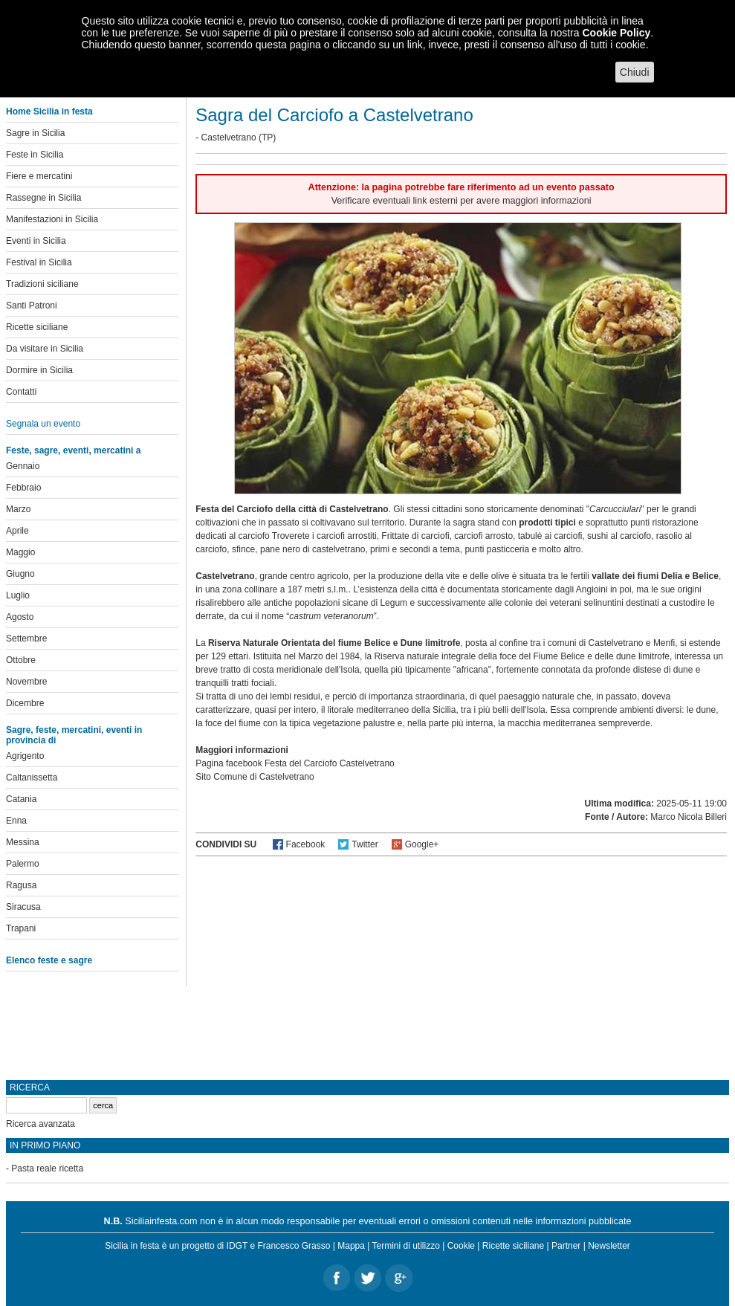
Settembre (26, 638)
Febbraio (23, 487)
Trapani (21, 928)
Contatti (21, 392)
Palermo (22, 864)
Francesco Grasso (293, 1246)
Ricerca (30, 1087)
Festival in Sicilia (39, 262)
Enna (16, 820)
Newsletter (609, 1246)
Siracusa (23, 907)
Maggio (20, 552)
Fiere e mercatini (39, 176)
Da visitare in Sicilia (44, 348)
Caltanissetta (31, 777)
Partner (565, 1246)
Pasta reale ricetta (47, 1168)
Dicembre (25, 703)
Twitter (365, 844)
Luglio (18, 595)
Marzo (18, 509)
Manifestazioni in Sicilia (52, 219)
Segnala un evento (43, 423)
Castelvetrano (228, 137)
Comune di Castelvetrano (263, 777)
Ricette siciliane (37, 327)
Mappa (351, 1246)
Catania (21, 799)
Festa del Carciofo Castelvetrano (330, 763)
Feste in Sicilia (34, 154)
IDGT (237, 1246)
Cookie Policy (616, 33)
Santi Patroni (31, 305)
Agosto (19, 617)
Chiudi (635, 72)
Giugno (20, 574)
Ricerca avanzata (40, 1124)
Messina (22, 842)
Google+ (422, 844)
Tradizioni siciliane (42, 284)
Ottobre (21, 660)
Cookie (461, 1246)
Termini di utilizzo (406, 1246)
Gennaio (22, 466)
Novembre (26, 681)
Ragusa (21, 885)
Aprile (17, 531)
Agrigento (25, 756)
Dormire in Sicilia (39, 370)
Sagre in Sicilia (35, 133)
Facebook (306, 844)
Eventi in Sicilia (36, 241)
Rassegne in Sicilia (43, 198)
